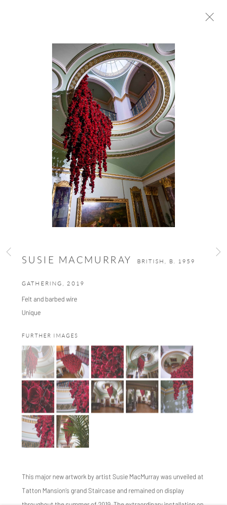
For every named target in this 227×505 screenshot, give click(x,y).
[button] (38, 364)
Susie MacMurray (77, 262)
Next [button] (218, 252)
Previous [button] (8, 252)
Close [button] (210, 19)
